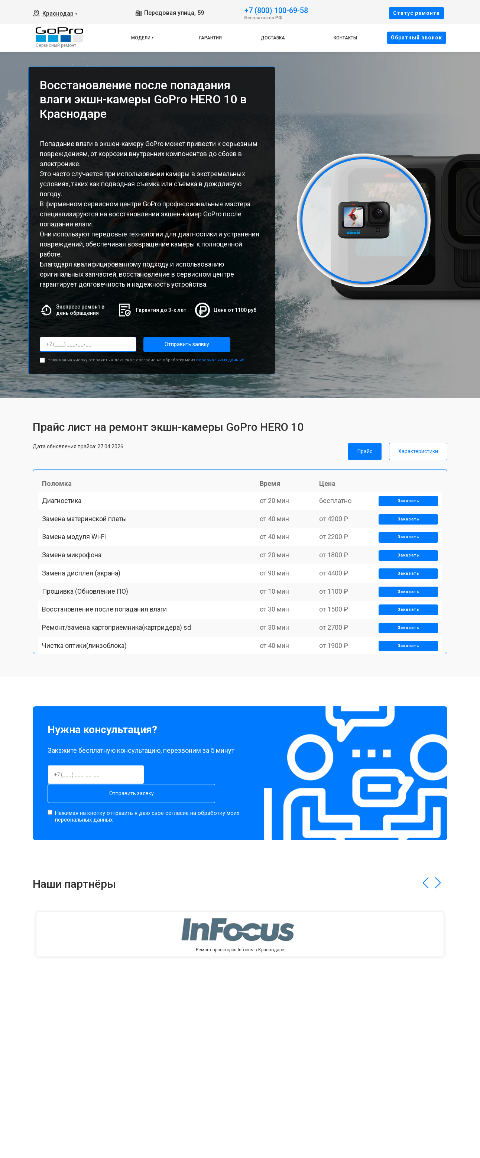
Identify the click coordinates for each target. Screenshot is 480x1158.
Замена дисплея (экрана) (85, 613)
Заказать (405, 509)
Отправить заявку (173, 344)
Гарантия (210, 38)
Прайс (364, 449)
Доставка (273, 38)
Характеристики (418, 449)
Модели (140, 38)
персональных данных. (220, 357)
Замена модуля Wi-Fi (78, 561)
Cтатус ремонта (416, 13)
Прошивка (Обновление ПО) (89, 638)
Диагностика (65, 509)
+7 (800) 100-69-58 (276, 10)
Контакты (345, 38)
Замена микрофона (75, 587)
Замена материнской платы (88, 535)
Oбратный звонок (416, 38)
